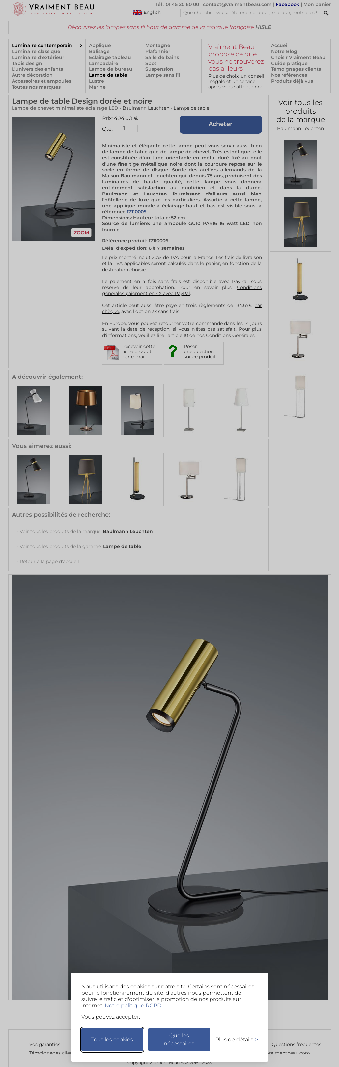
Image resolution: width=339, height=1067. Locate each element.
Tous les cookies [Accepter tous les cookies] (112, 1039)
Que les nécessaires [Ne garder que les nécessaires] (179, 1039)
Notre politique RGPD (133, 1005)
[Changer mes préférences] (233, 1039)
